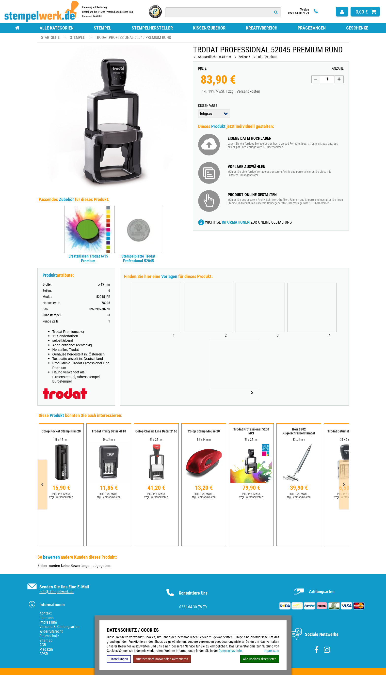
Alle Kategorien (57, 28)
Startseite (50, 37)
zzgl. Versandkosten (244, 91)
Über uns (46, 617)
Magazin (46, 649)
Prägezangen (312, 28)
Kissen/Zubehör (209, 28)
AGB (42, 645)
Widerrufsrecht (51, 631)
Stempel (102, 28)
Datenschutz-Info (230, 651)
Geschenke (357, 28)
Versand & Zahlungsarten (59, 626)
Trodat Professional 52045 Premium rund (133, 37)
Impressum (271, 651)
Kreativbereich (261, 28)
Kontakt (45, 613)
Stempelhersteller (152, 28)
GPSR (43, 654)
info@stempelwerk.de (56, 591)
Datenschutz (49, 635)
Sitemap (45, 640)
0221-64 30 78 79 (193, 607)
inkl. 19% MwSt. (61, 494)
